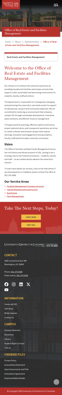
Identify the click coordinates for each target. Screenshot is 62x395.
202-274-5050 (22, 275)
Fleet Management (15, 196)
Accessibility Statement (14, 365)
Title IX (7, 348)
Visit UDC (31, 225)
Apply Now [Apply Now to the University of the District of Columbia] (31, 217)
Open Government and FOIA (16, 369)
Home (8, 41)
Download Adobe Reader (14, 378)
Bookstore (9, 334)
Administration (32, 41)
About (18, 41)
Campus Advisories (12, 330)
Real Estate (12, 193)
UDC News (8, 308)
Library (7, 339)
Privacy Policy (10, 360)
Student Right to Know (14, 343)
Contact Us (9, 317)
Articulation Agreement (14, 373)
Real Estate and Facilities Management (26, 57)
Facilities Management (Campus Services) (25, 186)
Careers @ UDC (10, 304)
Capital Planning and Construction (22, 189)
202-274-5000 (16, 272)
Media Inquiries (10, 313)
